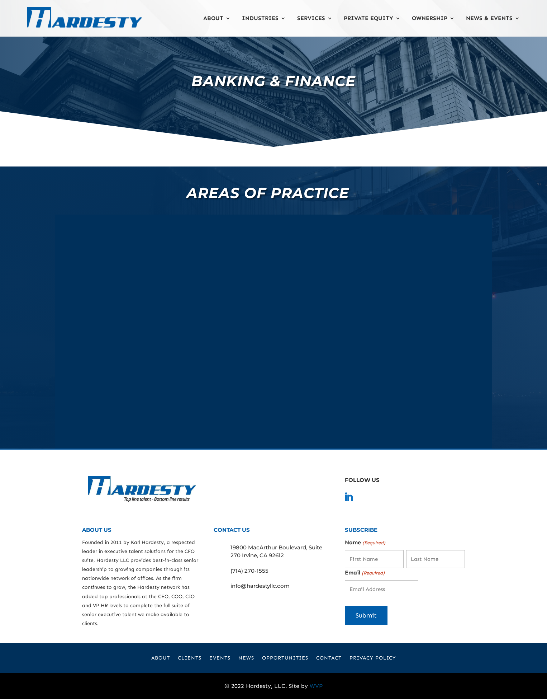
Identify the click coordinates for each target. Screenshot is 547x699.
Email (364, 572)
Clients (189, 658)
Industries (260, 18)
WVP (316, 685)
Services (311, 18)
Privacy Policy (372, 658)
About (213, 18)
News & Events (489, 18)
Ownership (429, 18)
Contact (329, 658)
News (246, 658)
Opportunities (285, 658)
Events (219, 658)
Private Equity (368, 18)
